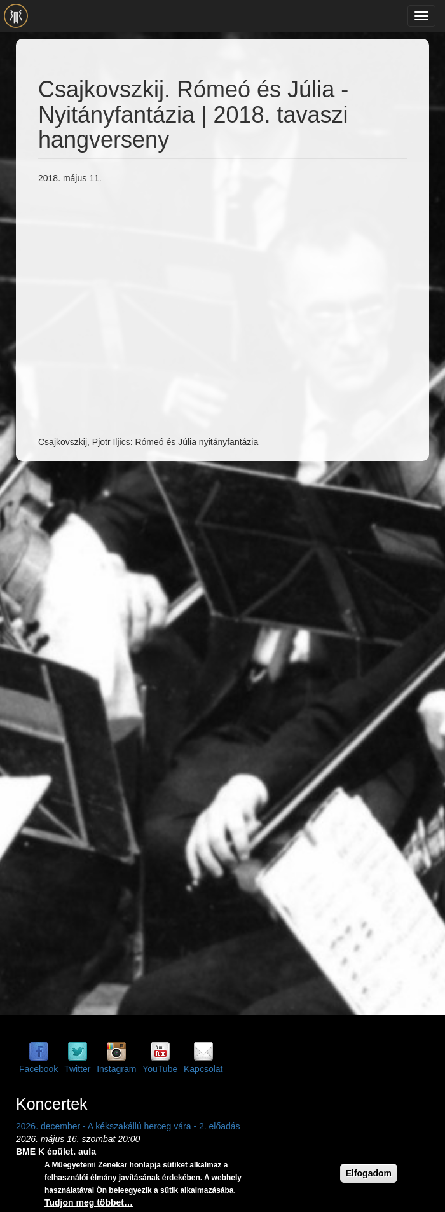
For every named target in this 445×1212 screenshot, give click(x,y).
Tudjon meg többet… (88, 1202)
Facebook (38, 1069)
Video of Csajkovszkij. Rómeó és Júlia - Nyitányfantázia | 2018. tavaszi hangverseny (241, 308)
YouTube (159, 1069)
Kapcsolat (203, 1069)
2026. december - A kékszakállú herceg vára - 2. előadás (128, 1126)
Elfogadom (369, 1173)
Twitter (77, 1069)
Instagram (116, 1069)
